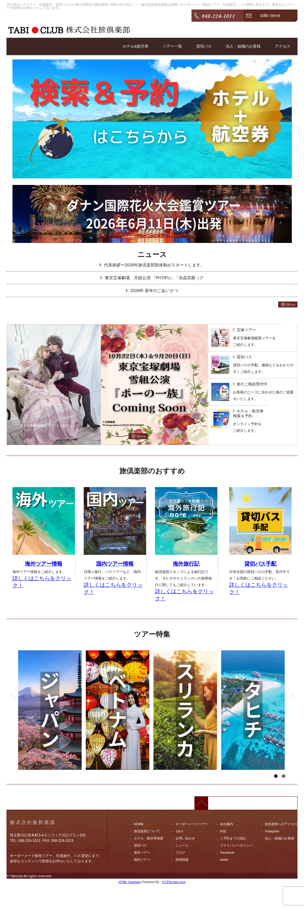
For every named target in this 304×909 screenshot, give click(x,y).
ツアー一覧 (166, 46)
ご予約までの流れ (233, 838)
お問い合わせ (185, 838)
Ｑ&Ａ (179, 831)
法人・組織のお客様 (240, 46)
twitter (224, 859)
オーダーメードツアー (191, 824)
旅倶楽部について (147, 831)
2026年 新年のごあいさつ (154, 290)
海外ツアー (142, 852)
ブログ (180, 852)
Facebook (227, 852)
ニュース (182, 845)
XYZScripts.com (174, 882)
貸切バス (199, 46)
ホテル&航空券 (128, 46)
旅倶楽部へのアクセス (281, 824)
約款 (223, 831)
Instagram (272, 831)
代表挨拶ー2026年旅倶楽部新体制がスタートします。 (154, 265)
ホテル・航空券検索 (148, 838)
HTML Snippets (129, 882)
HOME (139, 824)
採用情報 (182, 859)
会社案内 (226, 824)
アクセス (282, 46)
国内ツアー (142, 859)
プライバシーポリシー (236, 845)
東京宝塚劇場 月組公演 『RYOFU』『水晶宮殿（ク (154, 277)
